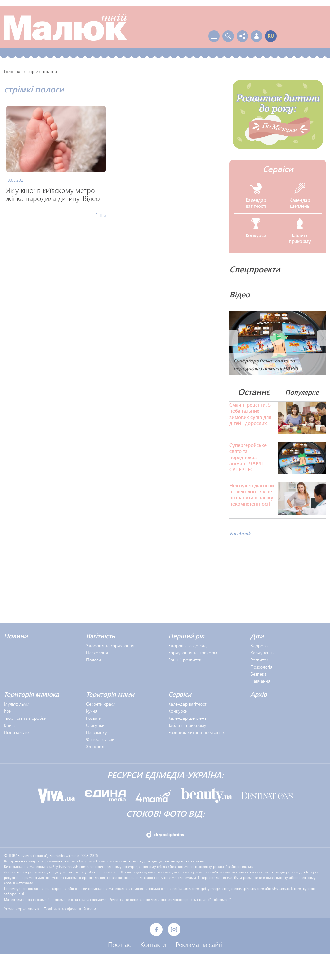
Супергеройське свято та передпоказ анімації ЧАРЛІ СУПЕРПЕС (248, 457)
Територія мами (110, 694)
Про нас (119, 944)
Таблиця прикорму (187, 725)
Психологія (97, 653)
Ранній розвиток (184, 660)
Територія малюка (31, 694)
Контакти (153, 944)
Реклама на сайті (199, 944)
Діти (257, 635)
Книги (10, 725)
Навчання (260, 681)
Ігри (8, 711)
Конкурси (178, 711)
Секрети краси (100, 704)
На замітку (96, 732)
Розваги (94, 718)
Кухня (91, 711)
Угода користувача (21, 908)
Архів (258, 694)
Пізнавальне (16, 732)
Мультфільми (16, 704)
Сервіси (278, 168)
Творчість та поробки (25, 718)
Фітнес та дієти (100, 739)
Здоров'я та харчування (110, 645)
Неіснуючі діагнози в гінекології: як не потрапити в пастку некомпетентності (251, 494)
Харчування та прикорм (192, 653)
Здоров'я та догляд (187, 645)
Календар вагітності (187, 704)
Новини (16, 635)
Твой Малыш (65, 27)
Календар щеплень (187, 718)
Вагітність (100, 635)
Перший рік (186, 635)
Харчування (262, 653)
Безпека (258, 674)
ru (271, 36)
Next (321, 338)
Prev (233, 338)
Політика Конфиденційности (70, 908)
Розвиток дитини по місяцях (196, 732)
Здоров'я (259, 645)
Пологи (93, 660)
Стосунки (95, 725)
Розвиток (259, 660)
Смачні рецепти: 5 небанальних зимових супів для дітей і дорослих (250, 414)
